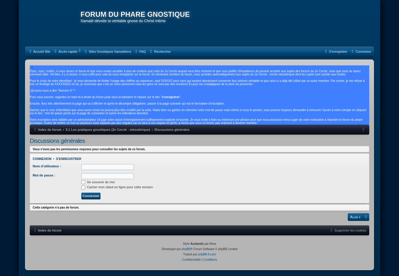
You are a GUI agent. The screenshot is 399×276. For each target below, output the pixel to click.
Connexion (42, 159)
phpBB (186, 249)
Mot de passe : (44, 175)
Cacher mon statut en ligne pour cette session (117, 187)
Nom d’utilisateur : (47, 166)
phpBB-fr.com (207, 254)
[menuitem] (39, 51)
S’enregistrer (68, 159)
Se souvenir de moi (98, 182)
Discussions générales (57, 141)
